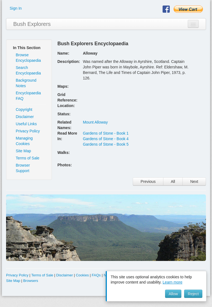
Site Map (23, 151)
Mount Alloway (95, 122)
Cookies (82, 275)
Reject (193, 294)
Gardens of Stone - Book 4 (106, 139)
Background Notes (26, 83)
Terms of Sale (27, 158)
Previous (148, 181)
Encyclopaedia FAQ (28, 96)
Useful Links (26, 124)
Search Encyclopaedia (28, 70)
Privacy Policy (28, 131)
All (173, 181)
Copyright (24, 109)
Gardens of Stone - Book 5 (106, 144)
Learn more (172, 282)
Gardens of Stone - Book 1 (106, 133)
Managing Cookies (24, 141)
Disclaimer (25, 116)
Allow (173, 294)
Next (194, 181)
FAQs (96, 275)
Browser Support (23, 168)
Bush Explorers (32, 24)
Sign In (16, 8)
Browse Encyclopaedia (28, 58)
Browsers (30, 281)
